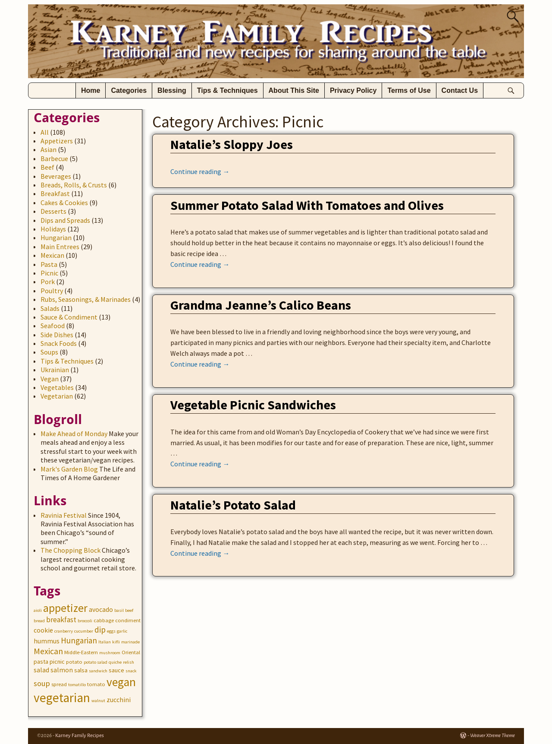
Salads (50, 308)
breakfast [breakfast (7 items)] (61, 619)
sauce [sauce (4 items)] (116, 670)
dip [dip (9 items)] (100, 629)
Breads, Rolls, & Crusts (74, 184)
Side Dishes (57, 334)
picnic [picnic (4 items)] (57, 661)
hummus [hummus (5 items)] (47, 641)
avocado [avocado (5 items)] (101, 609)
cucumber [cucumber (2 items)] (83, 631)
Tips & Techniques (227, 90)
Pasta (49, 264)
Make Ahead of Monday (74, 433)
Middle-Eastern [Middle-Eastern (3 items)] (81, 652)
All (45, 132)
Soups (49, 352)
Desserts (53, 211)
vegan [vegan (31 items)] (121, 682)
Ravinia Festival (64, 515)
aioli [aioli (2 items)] (38, 610)
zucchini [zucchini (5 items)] (119, 700)
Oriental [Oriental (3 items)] (131, 652)
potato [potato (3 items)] (74, 662)
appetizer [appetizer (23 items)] (65, 608)
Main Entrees (60, 246)
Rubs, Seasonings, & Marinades (86, 299)
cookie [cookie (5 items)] (43, 630)
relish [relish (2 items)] (128, 662)
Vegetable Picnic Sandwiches (253, 404)
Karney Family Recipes (79, 735)
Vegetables (57, 387)
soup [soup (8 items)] (42, 683)
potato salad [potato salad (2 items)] (95, 662)
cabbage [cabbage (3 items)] (104, 620)
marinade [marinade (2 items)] (130, 642)
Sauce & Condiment (69, 317)
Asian (48, 149)
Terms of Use (408, 90)
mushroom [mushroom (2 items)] (109, 652)
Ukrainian (55, 369)
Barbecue (54, 158)
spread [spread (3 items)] (59, 684)
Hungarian (56, 237)
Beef (47, 167)
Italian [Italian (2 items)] (104, 642)
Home (90, 90)
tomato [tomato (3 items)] (96, 684)
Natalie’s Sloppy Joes (231, 144)
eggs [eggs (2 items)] (111, 631)
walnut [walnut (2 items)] (98, 700)
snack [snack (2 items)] (131, 671)
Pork (48, 281)
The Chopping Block (70, 550)
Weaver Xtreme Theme (492, 735)
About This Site (294, 90)
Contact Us (460, 90)
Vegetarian (57, 396)
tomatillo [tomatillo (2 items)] (77, 684)
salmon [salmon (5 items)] (61, 670)
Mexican (52, 255)
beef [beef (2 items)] (129, 610)
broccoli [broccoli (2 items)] (85, 621)
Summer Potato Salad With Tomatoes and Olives (307, 205)
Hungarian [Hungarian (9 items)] (79, 640)
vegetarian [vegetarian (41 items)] (62, 698)
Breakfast (55, 193)
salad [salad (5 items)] (41, 670)
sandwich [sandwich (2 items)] (98, 671)
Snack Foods (59, 343)
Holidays (53, 229)
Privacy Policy (353, 90)
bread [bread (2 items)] (39, 621)
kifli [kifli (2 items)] (116, 642)
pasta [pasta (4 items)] (41, 661)
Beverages (56, 176)
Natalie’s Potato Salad (233, 505)
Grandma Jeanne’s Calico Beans (260, 305)
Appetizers (57, 140)
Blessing (171, 90)
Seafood (53, 325)
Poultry (52, 290)
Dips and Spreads (65, 220)
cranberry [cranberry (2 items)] (63, 631)
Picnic (49, 273)
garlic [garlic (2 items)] (122, 631)
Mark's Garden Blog (69, 469)
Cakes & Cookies (64, 202)
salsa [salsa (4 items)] (81, 670)
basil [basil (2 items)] (119, 610)
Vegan (50, 378)
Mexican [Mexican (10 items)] (48, 651)
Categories (129, 90)
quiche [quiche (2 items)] (115, 662)
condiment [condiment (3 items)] (128, 620)
